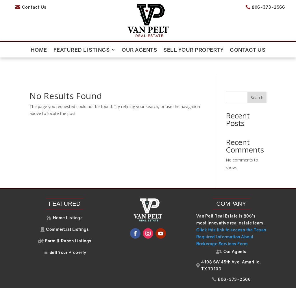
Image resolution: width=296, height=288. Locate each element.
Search (257, 80)
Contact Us (247, 50)
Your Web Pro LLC (264, 281)
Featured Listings (81, 50)
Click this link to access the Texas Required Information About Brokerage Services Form (231, 219)
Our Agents (139, 50)
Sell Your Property (193, 50)
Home (39, 50)
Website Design (207, 281)
